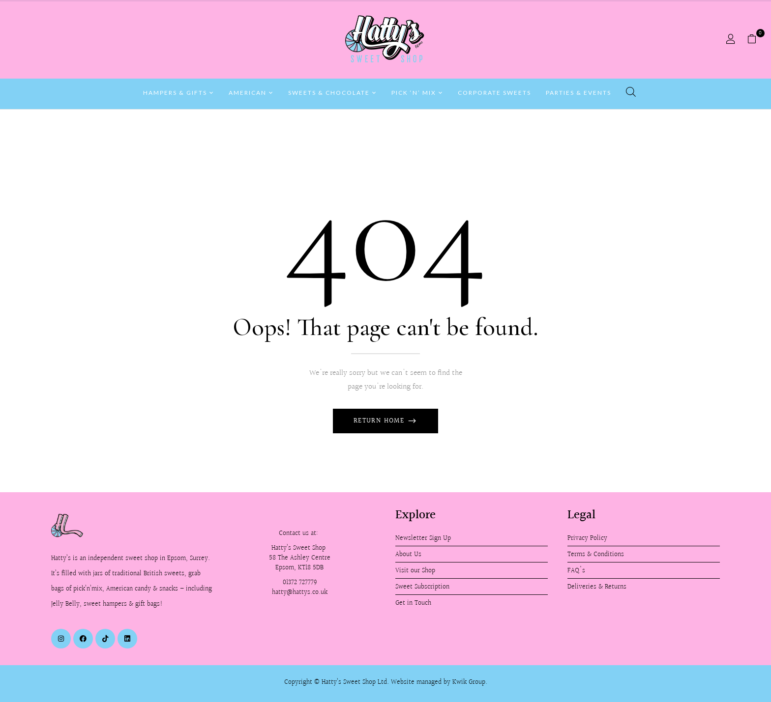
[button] (755, 39)
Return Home (380, 421)
